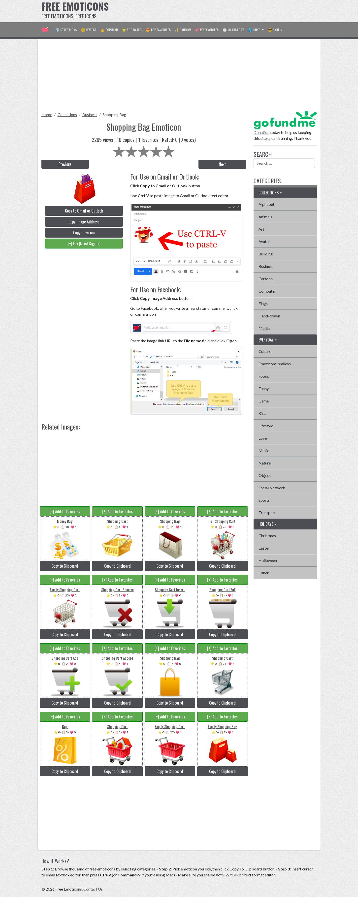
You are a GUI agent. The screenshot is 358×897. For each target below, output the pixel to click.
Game (264, 401)
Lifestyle (266, 425)
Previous (65, 164)
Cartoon (266, 278)
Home (46, 114)
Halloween (268, 560)
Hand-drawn (269, 315)
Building (266, 253)
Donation (261, 132)
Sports (264, 500)
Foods (264, 376)
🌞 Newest (89, 29)
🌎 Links (254, 29)
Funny (264, 388)
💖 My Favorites (207, 29)
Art (261, 229)
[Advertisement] (226, 11)
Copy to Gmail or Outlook (84, 211)
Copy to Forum (84, 233)
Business (89, 114)
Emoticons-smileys (275, 363)
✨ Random (183, 29)
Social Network (272, 487)
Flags (263, 303)
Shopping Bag (114, 114)
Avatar (264, 241)
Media (264, 328)
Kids (262, 413)
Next (222, 164)
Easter (264, 548)
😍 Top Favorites (158, 29)
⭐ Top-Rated (132, 29)
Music (264, 450)
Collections (67, 114)
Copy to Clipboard (65, 566)
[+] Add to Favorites (65, 511)
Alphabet (266, 204)
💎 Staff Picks (66, 29)
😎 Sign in (275, 29)
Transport (267, 512)
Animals (265, 216)
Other (264, 572)
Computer (267, 291)
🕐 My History (233, 29)
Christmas (267, 535)
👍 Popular (109, 29)
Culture (265, 351)
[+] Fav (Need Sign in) (84, 244)
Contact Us (93, 889)
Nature (265, 463)
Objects (265, 475)
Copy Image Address (83, 222)
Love (263, 438)
